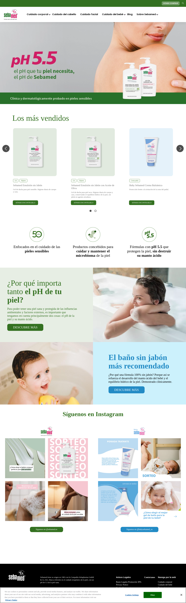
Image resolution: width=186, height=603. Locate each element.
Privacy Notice (122, 585)
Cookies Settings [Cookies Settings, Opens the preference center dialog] (132, 595)
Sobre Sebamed (146, 14)
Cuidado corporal (37, 14)
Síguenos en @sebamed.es (46, 529)
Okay (152, 595)
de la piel (93, 251)
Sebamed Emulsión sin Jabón (27, 185)
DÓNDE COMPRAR (170, 3)
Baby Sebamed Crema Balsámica (145, 185)
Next (180, 148)
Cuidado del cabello (64, 14)
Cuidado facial (89, 14)
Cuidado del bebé (112, 14)
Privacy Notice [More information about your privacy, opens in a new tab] (11, 600)
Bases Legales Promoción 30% (128, 582)
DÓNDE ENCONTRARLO (25, 203)
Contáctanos (149, 577)
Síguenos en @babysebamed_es (139, 529)
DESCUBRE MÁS (25, 327)
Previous (6, 148)
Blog (130, 14)
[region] (93, 595)
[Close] (181, 595)
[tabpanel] (35, 166)
